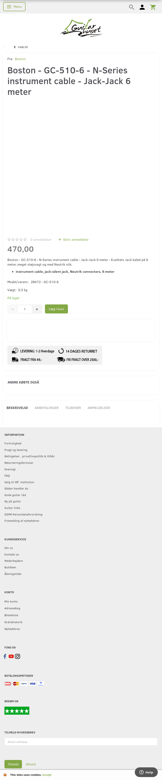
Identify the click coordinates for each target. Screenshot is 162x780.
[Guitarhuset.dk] (81, 27)
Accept (46, 774)
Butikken (10, 567)
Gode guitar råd (15, 495)
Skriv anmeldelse (75, 239)
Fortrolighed (12, 443)
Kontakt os (11, 554)
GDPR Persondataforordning (23, 514)
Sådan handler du (16, 488)
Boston (20, 58)
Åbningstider (13, 574)
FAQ (7, 475)
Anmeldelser (99, 407)
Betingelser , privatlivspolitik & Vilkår (29, 456)
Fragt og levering (15, 450)
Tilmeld (13, 764)
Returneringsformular (19, 462)
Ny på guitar (12, 501)
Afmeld (31, 764)
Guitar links (12, 508)
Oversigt (10, 469)
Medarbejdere (13, 560)
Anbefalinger (47, 407)
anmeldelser (40, 239)
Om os (8, 548)
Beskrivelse (17, 407)
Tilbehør (73, 407)
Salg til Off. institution (19, 482)
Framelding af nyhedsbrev (21, 520)
